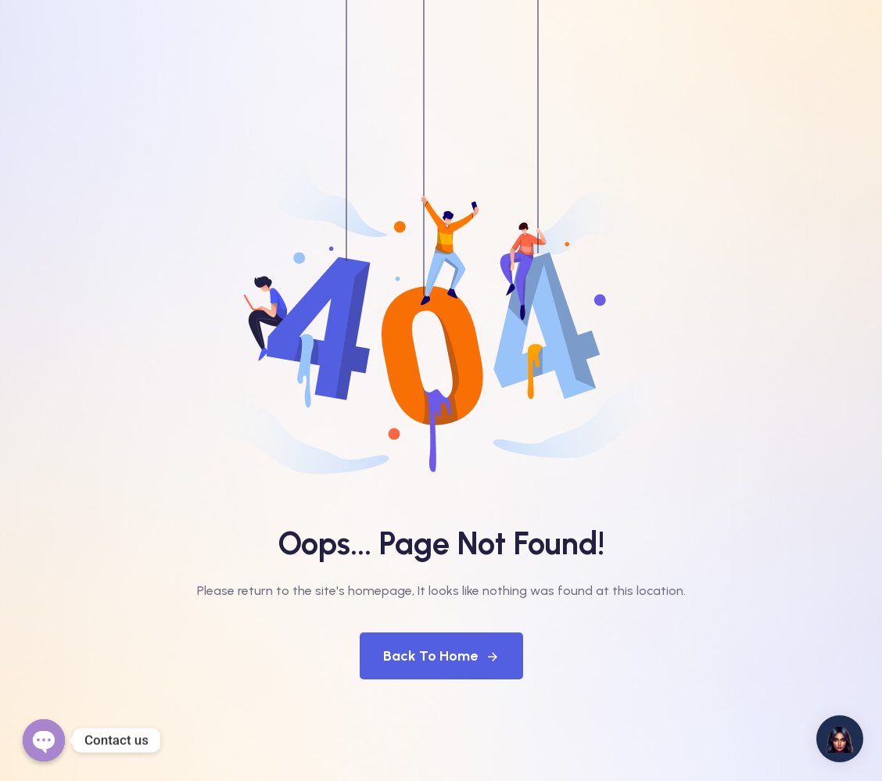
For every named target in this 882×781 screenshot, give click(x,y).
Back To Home (441, 656)
